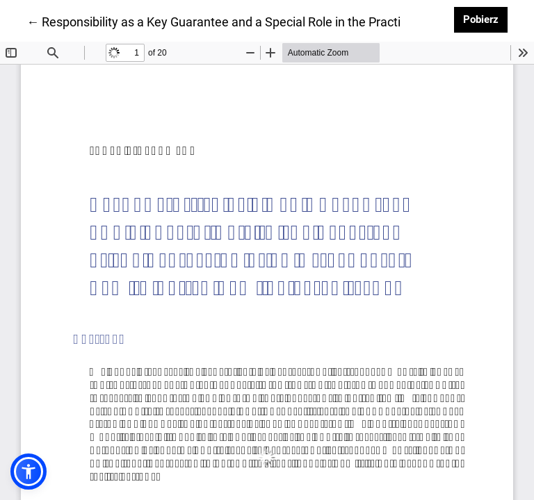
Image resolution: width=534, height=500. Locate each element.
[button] (28, 471)
